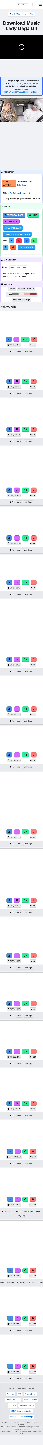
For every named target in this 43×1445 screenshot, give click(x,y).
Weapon (18, 1211)
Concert (13, 276)
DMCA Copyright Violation (21, 1411)
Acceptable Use (30, 1400)
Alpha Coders (6, 5)
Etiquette (12, 1405)
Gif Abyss (18, 14)
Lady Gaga (21, 267)
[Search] (30, 5)
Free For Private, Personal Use (18, 193)
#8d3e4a (33, 294)
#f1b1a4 (27, 294)
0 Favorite (11, 221)
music (12, 267)
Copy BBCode (26, 247)
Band (20, 274)
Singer (26, 274)
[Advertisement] (19, 146)
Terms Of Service (13, 1400)
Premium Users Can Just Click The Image (21, 92)
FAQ (19, 1394)
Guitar (13, 274)
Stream (5, 276)
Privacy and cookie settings (21, 1417)
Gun (10, 1211)
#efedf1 (21, 294)
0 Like (33, 215)
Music (19, 351)
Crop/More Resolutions (17, 234)
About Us (10, 1394)
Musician (21, 276)
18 (25, 339)
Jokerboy (21, 185)
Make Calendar (13, 228)
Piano (32, 274)
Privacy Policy (30, 1394)
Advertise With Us (26, 1405)
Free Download (14, 215)
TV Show (20, 1282)
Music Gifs (29, 14)
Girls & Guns (28, 1211)
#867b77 (15, 294)
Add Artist (7, 183)
